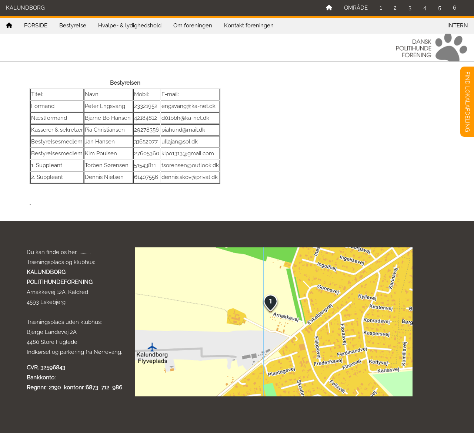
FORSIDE (35, 25)
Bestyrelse (72, 25)
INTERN (457, 25)
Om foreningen (192, 25)
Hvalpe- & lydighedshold (129, 25)
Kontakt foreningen (249, 25)
